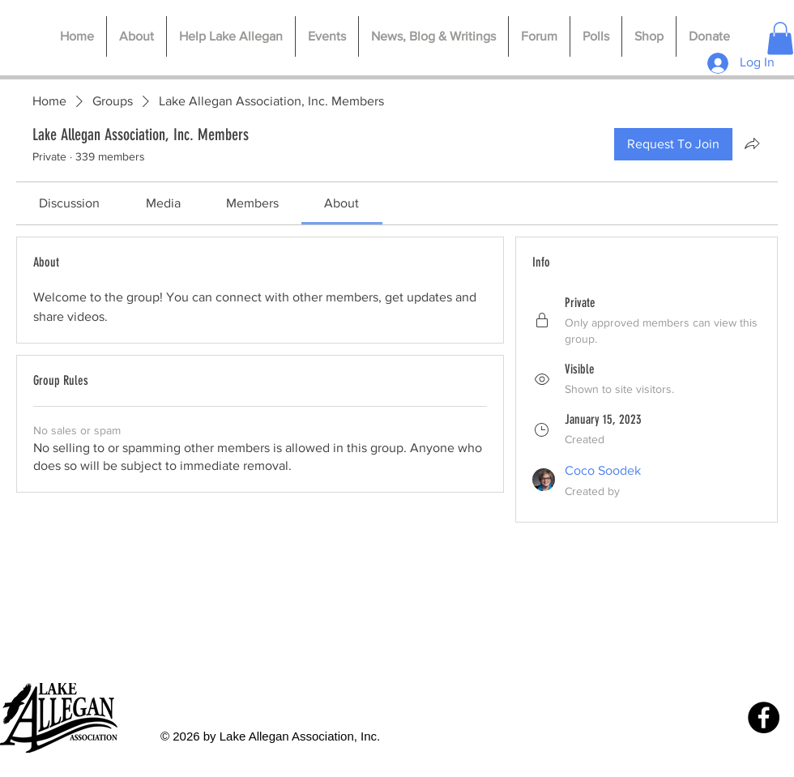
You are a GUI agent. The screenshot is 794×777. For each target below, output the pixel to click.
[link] (69, 203)
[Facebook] (763, 717)
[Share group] (752, 143)
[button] (136, 36)
